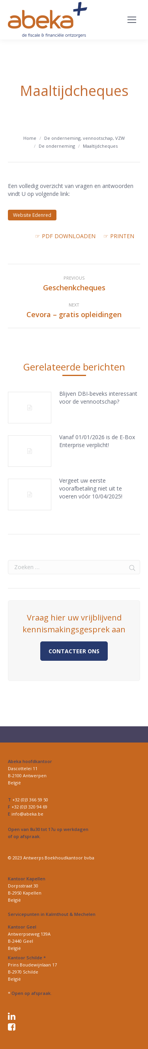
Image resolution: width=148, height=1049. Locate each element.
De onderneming (57, 146)
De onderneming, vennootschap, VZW (84, 138)
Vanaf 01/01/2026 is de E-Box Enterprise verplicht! (97, 441)
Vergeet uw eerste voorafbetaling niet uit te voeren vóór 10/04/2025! (90, 488)
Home (29, 138)
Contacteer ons (74, 651)
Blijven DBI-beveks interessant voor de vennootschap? (98, 397)
